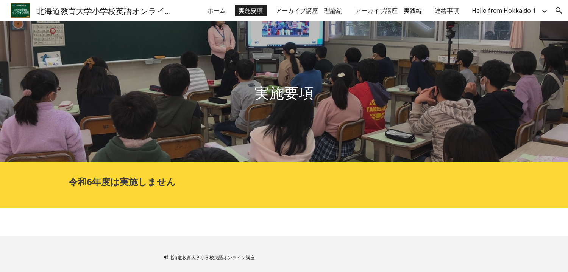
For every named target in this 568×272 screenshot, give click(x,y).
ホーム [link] (217, 10)
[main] (284, 92)
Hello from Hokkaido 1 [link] (504, 10)
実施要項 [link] (251, 10)
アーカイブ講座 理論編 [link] (309, 10)
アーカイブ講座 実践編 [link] (388, 10)
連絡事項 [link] (447, 10)
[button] (559, 11)
